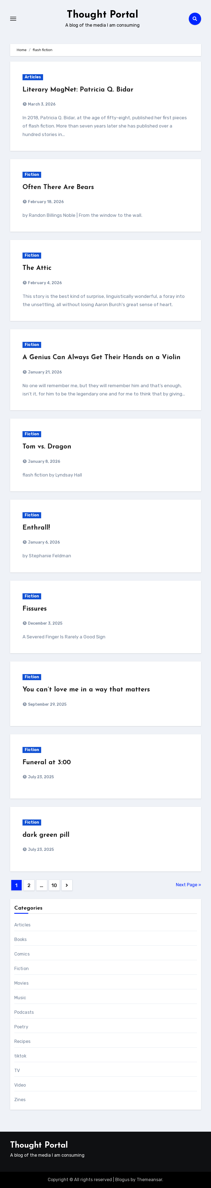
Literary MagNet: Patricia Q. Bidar (77, 90)
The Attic (37, 268)
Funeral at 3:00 (46, 762)
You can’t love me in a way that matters (86, 689)
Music (20, 997)
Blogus (122, 1179)
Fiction (32, 174)
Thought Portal (102, 14)
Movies (21, 983)
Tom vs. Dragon (46, 447)
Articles (33, 77)
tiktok (20, 1056)
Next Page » (188, 884)
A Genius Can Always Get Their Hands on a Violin (101, 357)
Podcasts (24, 1012)
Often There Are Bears (58, 187)
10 (54, 885)
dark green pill (45, 835)
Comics (22, 954)
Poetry (21, 1026)
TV (17, 1070)
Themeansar (149, 1179)
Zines (20, 1099)
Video (20, 1085)
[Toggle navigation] (13, 19)
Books (20, 939)
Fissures (34, 609)
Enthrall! (36, 528)
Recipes (22, 1041)
